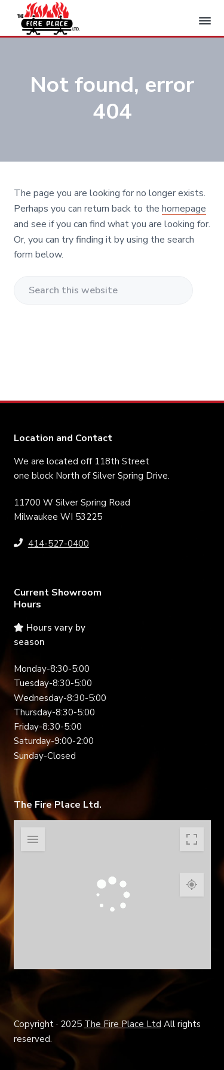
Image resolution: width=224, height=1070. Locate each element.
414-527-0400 (58, 544)
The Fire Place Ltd (122, 1024)
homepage (184, 208)
